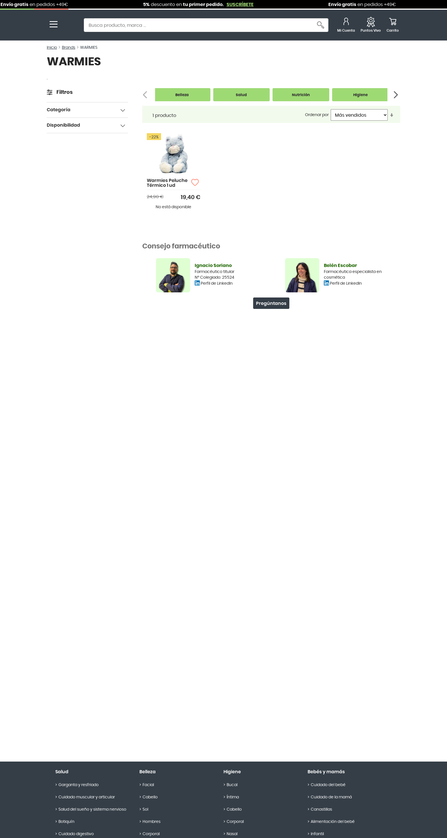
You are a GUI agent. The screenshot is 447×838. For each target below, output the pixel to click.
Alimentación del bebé (333, 822)
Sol (145, 809)
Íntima (233, 797)
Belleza (147, 772)
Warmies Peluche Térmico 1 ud (167, 183)
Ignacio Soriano (213, 265)
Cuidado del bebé (328, 785)
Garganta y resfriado (78, 785)
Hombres (151, 822)
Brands (68, 48)
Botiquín (66, 822)
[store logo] (69, 25)
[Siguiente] (396, 94)
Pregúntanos (271, 303)
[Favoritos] (371, 25)
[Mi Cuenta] (346, 25)
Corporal (235, 822)
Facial (148, 785)
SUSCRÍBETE (245, 4)
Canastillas (321, 809)
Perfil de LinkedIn (217, 284)
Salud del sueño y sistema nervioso (92, 809)
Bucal (232, 785)
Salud (61, 772)
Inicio (52, 48)
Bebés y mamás (326, 772)
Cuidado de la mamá (331, 797)
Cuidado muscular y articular (86, 797)
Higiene (232, 772)
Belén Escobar (340, 265)
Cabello (150, 797)
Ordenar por (317, 115)
